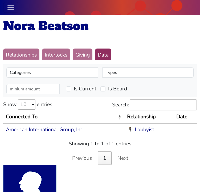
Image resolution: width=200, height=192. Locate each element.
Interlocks (56, 54)
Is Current (85, 88)
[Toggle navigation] (10, 7)
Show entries (27, 104)
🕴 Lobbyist (140, 129)
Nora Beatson (46, 26)
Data (103, 54)
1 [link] (104, 158)
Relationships (21, 54)
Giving (82, 54)
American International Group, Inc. (45, 129)
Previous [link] (82, 158)
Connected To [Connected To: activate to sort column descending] (22, 116)
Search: (154, 104)
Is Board (117, 88)
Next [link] (122, 158)
